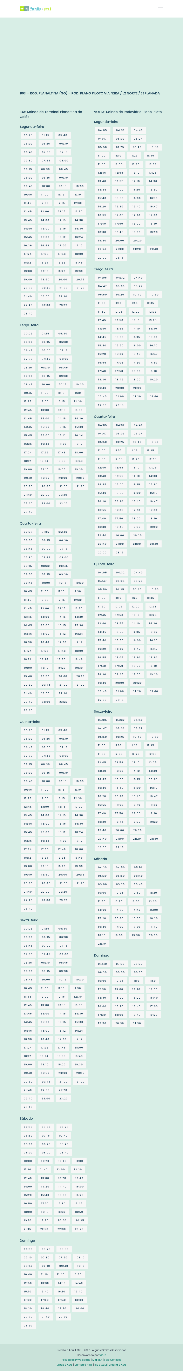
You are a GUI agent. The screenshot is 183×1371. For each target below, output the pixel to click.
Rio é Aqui (100, 1364)
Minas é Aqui (64, 1364)
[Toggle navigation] (160, 8)
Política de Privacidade (76, 1360)
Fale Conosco (112, 1360)
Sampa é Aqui (83, 1364)
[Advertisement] (51, 58)
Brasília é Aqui (118, 1364)
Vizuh (102, 1355)
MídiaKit (97, 1360)
